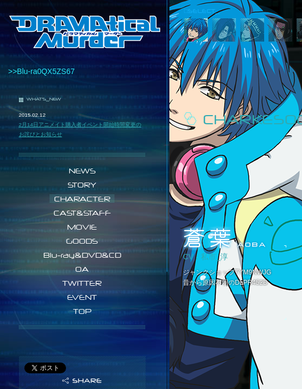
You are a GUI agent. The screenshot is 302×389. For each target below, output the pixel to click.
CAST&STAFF (82, 213)
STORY (82, 184)
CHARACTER (82, 198)
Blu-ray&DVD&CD (82, 255)
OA (82, 269)
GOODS (82, 241)
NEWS (82, 170)
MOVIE (82, 227)
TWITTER (82, 283)
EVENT (82, 297)
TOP (82, 311)
